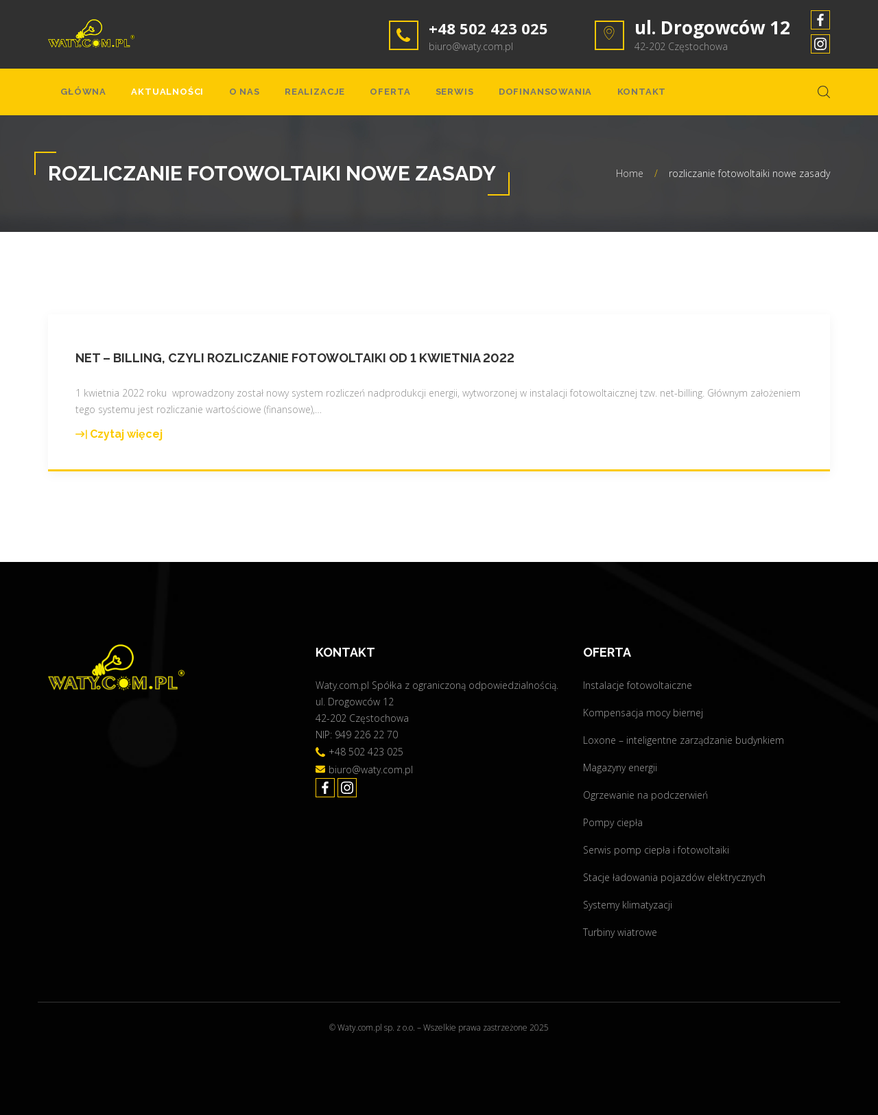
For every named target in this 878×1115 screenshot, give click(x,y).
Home (629, 181)
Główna (79, 96)
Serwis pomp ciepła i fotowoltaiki (656, 849)
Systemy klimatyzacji (627, 904)
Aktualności (154, 96)
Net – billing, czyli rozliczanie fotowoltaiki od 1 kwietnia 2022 (294, 366)
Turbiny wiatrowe (620, 932)
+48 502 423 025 (498, 27)
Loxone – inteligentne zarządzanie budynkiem (683, 740)
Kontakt (574, 96)
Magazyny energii (620, 767)
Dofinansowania (489, 96)
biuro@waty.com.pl (471, 46)
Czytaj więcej (119, 443)
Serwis (407, 96)
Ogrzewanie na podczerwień (645, 794)
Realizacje (284, 96)
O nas (223, 96)
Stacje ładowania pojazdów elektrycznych (674, 877)
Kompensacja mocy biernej (643, 712)
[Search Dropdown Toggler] (824, 96)
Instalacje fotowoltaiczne (637, 685)
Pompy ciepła (613, 822)
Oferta (351, 96)
